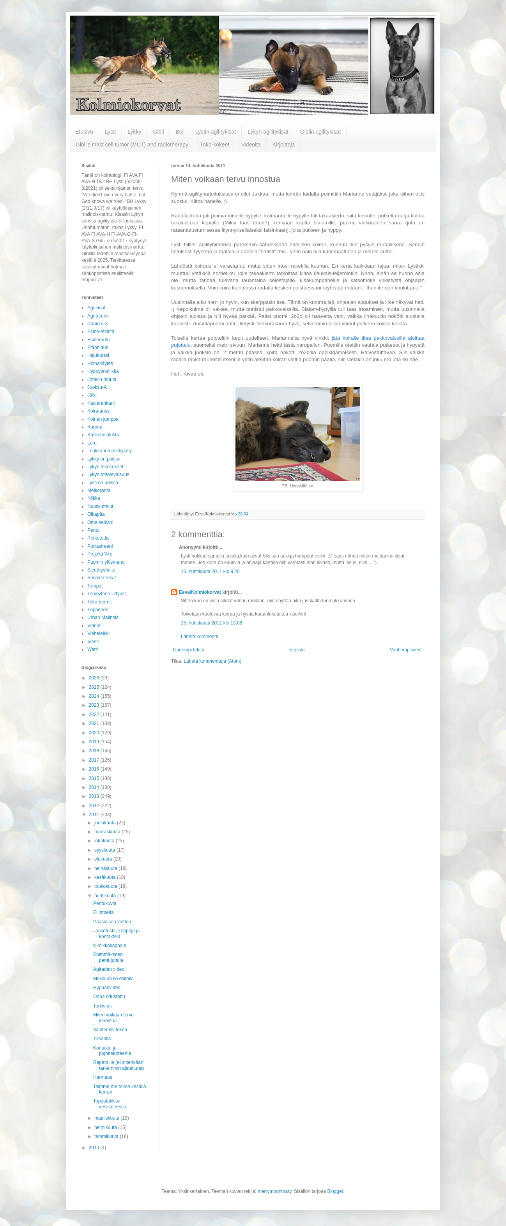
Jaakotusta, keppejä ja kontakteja (116, 933)
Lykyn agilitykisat (268, 132)
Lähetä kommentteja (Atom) (212, 661)
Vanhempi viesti (406, 650)
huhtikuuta (105, 895)
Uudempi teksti (188, 650)
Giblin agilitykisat (320, 132)
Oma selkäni (100, 522)
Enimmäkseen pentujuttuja (108, 957)
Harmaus (102, 1077)
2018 (95, 750)
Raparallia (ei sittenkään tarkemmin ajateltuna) (118, 1065)
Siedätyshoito (101, 570)
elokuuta (103, 859)
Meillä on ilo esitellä (113, 978)
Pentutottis (98, 538)
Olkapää (96, 514)
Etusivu (84, 132)
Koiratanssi (98, 411)
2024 (95, 696)
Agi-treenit (98, 316)
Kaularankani (101, 403)
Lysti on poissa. (103, 482)
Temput (95, 586)
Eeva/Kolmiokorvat (200, 592)
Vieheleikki (98, 633)
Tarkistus (102, 1006)
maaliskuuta (107, 1118)
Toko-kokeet (214, 144)
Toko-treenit (99, 602)
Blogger (335, 1191)
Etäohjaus (97, 347)
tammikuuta (107, 1136)
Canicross (97, 323)
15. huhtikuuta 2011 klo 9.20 (210, 571)
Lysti (110, 132)
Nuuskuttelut (100, 506)
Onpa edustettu (109, 996)
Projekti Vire (99, 554)
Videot (94, 625)
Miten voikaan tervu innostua (113, 1017)
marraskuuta (108, 831)
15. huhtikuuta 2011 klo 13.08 (211, 623)
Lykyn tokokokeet (105, 466)
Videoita (250, 144)
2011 (95, 814)
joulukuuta (105, 823)
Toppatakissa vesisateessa (109, 1103)
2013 (95, 796)
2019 (95, 741)
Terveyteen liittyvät (106, 593)
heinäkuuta (106, 868)
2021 (95, 723)
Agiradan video (108, 969)
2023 (95, 705)
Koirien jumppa (103, 419)
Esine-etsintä (100, 331)
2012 (95, 805)
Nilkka (93, 498)
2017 (95, 760)
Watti (92, 649)
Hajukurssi (98, 355)
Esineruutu (98, 339)
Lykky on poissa (103, 459)
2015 (95, 778)
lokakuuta (105, 840)
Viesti (93, 641)
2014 (95, 787)
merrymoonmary (274, 1191)
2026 (95, 678)
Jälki (92, 395)
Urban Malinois (103, 617)
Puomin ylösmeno (105, 562)
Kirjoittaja (283, 144)
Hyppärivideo (106, 987)
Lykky (134, 132)
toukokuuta (106, 886)
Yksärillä (102, 1038)
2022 (95, 714)
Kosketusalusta (103, 434)
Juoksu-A (97, 387)
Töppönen (97, 609)
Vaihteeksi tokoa (110, 1029)
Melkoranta (98, 490)
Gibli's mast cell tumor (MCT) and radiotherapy (132, 144)
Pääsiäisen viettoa (112, 921)
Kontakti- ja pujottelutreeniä (112, 1050)
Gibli (158, 132)
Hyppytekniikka (103, 371)
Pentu (93, 530)
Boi (180, 132)
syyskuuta (105, 850)
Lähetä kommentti (199, 636)
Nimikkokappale (109, 945)
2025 (95, 687)
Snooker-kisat (101, 577)
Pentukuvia (104, 903)
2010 (95, 1147)
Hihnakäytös (100, 363)
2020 (95, 733)
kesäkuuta (105, 877)
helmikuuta (106, 1127)
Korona (95, 427)
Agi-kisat (96, 307)
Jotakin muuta (102, 379)
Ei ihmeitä (103, 912)
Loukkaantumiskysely (109, 450)
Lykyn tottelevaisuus (108, 474)
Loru (92, 443)
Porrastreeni (100, 546)
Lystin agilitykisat (215, 132)
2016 (95, 769)
